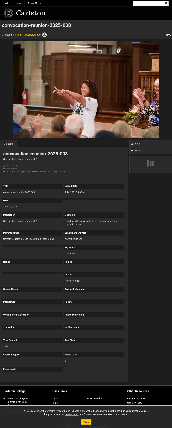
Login (136, 143)
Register (137, 150)
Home (18, 3)
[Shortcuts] (168, 34)
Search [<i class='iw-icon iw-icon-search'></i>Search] (167, 3)
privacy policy (72, 414)
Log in (6, 3)
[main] (86, 202)
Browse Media (34, 3)
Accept (86, 421)
